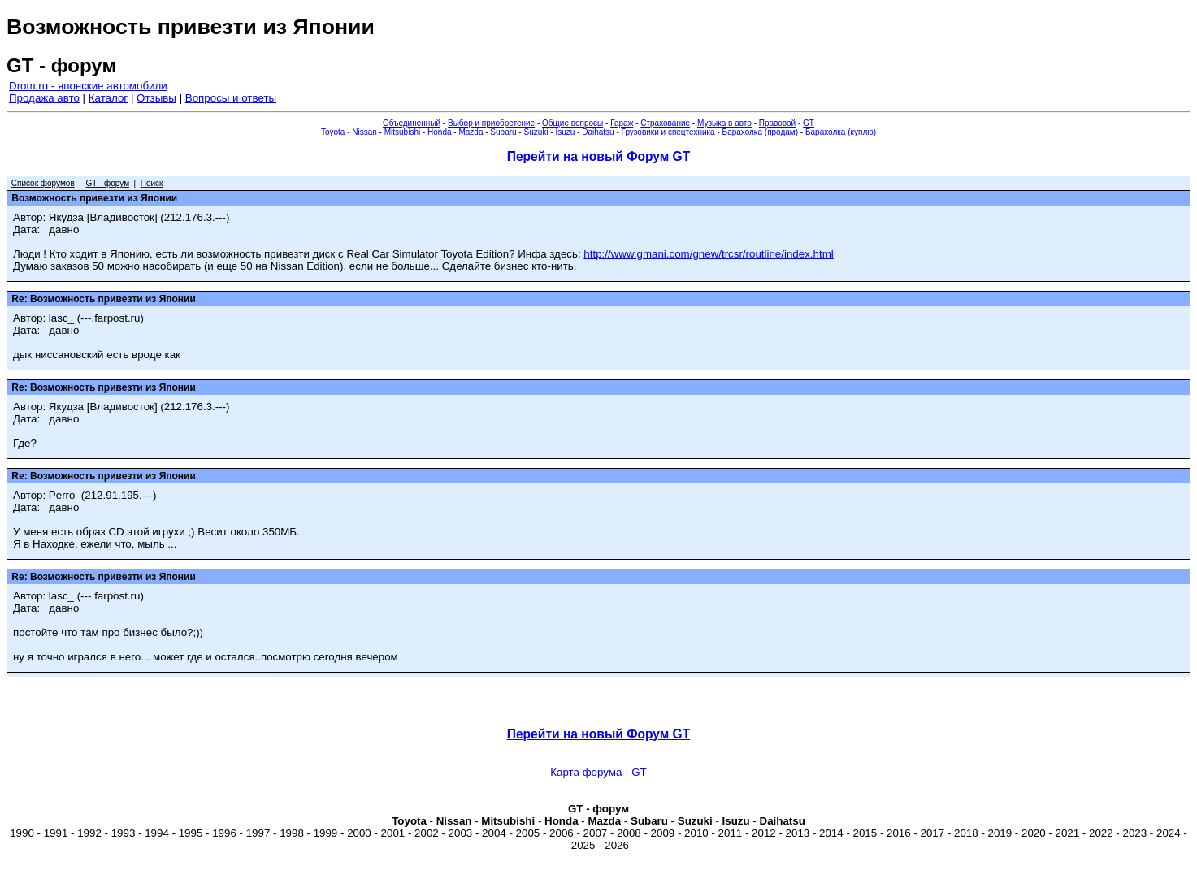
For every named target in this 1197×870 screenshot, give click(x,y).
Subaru (503, 132)
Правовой (777, 123)
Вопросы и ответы (230, 98)
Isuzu (565, 132)
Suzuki (535, 132)
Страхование (665, 123)
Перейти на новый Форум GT (599, 156)
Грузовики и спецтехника (668, 132)
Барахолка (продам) (760, 132)
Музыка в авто (724, 123)
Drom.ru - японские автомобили (88, 86)
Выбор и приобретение (491, 123)
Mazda (470, 132)
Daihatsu (598, 132)
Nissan (364, 132)
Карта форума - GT (598, 772)
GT (808, 123)
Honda (439, 132)
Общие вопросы (572, 123)
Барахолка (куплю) (840, 132)
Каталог (108, 98)
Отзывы (156, 98)
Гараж (621, 123)
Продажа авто (44, 98)
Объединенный (411, 123)
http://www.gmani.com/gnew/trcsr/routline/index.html (708, 254)
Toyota (333, 132)
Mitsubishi (402, 132)
